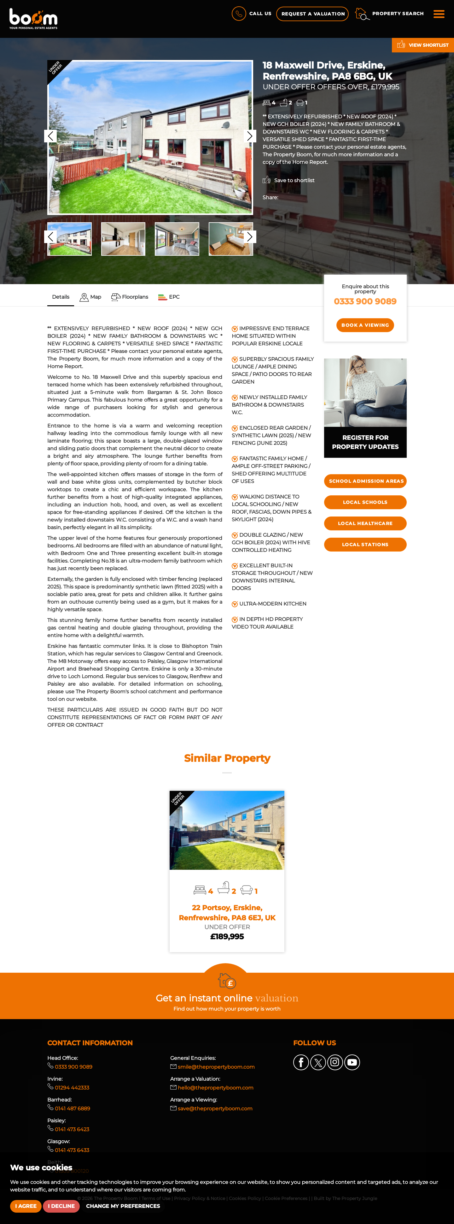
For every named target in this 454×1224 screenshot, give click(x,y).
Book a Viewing (365, 325)
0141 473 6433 (68, 1150)
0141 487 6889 (68, 1109)
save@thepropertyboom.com (211, 1109)
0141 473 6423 (68, 1129)
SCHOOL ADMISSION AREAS (366, 481)
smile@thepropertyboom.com (212, 1067)
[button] (50, 136)
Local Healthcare (365, 523)
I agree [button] (26, 1206)
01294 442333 (68, 1088)
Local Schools (365, 502)
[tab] (90, 297)
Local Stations (365, 544)
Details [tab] (60, 297)
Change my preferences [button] (123, 1206)
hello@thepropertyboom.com (211, 1088)
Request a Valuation (313, 14)
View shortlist (423, 44)
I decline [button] (61, 1206)
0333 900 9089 (365, 301)
